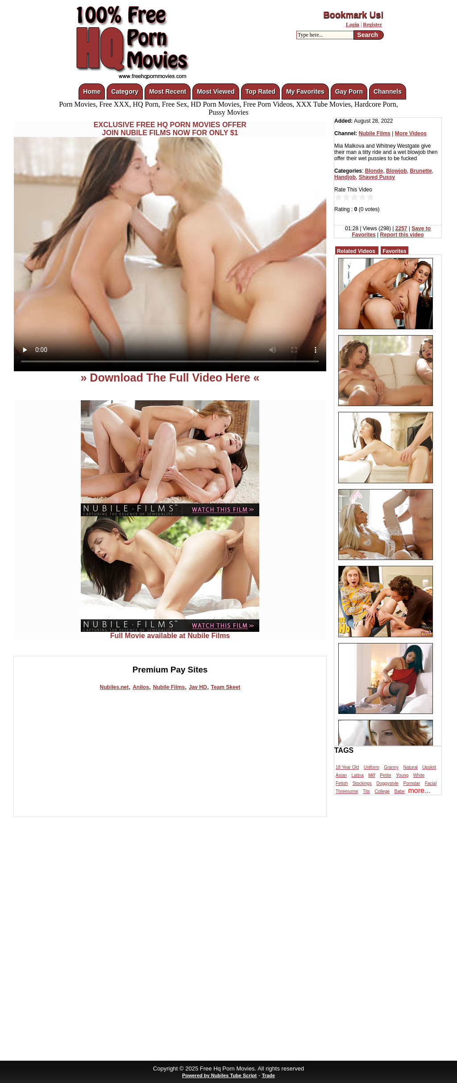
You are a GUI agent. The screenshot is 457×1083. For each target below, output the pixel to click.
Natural (410, 767)
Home (91, 91)
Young (402, 775)
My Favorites (305, 91)
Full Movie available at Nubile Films (170, 632)
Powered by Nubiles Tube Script (219, 1075)
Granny (391, 767)
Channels (388, 91)
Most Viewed (216, 91)
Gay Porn (349, 91)
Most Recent (167, 91)
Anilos (141, 687)
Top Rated (260, 91)
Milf (371, 775)
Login (352, 24)
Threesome (347, 791)
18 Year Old (347, 767)
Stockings (362, 783)
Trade (268, 1075)
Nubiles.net (114, 687)
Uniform (371, 767)
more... (419, 790)
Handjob (345, 177)
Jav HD (198, 687)
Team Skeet (226, 687)
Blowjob (396, 171)
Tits (366, 791)
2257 (401, 228)
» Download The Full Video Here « (169, 377)
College (382, 791)
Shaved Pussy (377, 177)
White (419, 775)
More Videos (411, 133)
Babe (400, 791)
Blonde (374, 171)
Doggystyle (388, 783)
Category (124, 91)
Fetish (342, 783)
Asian (341, 775)
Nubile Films (169, 687)
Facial (431, 783)
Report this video (402, 235)
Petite (385, 775)
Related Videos (356, 251)
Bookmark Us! (353, 15)
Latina (357, 775)
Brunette (421, 171)
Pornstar (411, 783)
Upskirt (429, 767)
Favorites (394, 251)
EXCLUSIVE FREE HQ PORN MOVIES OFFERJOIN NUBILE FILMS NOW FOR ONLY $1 (170, 129)
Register (372, 24)
